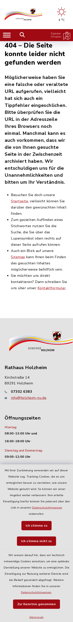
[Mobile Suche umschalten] (22, 35)
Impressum (36, 617)
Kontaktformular (52, 288)
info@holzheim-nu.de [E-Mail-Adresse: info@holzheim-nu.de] (29, 397)
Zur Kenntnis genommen (36, 604)
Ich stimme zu (36, 525)
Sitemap (18, 257)
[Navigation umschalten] (7, 35)
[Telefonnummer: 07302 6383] (36, 391)
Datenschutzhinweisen (47, 508)
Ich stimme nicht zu (36, 541)
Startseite (19, 201)
